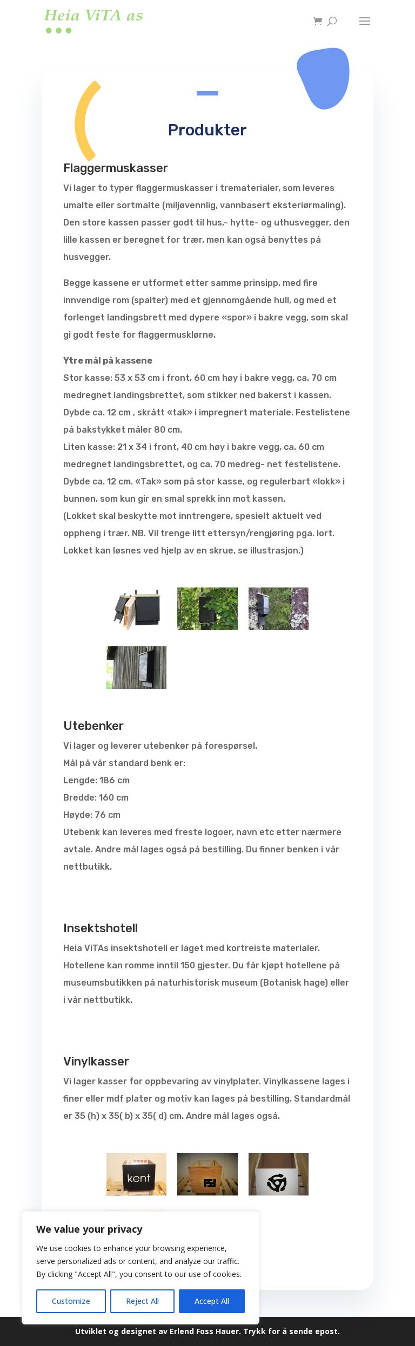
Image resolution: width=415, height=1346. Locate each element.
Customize (71, 1301)
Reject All (142, 1301)
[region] (140, 1267)
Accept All (212, 1301)
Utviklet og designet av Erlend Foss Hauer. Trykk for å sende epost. (207, 1331)
